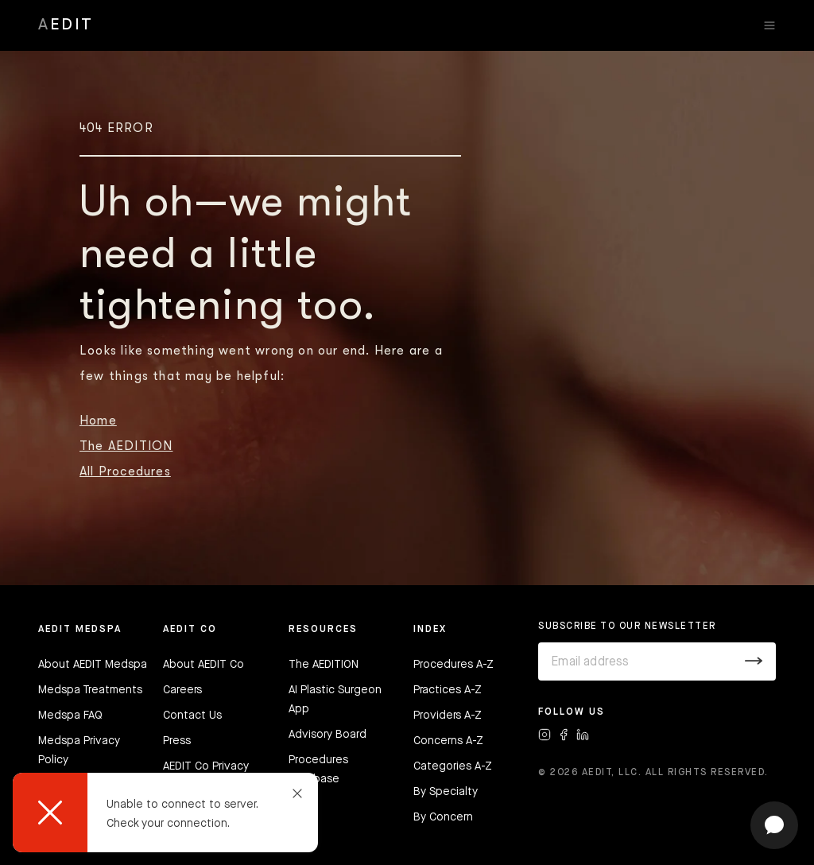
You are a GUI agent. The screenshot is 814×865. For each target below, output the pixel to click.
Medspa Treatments (90, 690)
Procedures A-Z (453, 664)
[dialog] (165, 812)
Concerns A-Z (448, 741)
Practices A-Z (447, 690)
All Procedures (125, 471)
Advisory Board (327, 734)
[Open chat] (774, 825)
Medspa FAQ (70, 715)
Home (98, 420)
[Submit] (754, 661)
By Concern (443, 817)
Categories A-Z (452, 766)
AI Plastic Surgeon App (335, 700)
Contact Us (192, 715)
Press (177, 741)
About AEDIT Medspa (92, 664)
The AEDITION (125, 446)
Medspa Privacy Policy (79, 750)
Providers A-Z (447, 715)
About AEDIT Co (203, 664)
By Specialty (445, 791)
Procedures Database (318, 769)
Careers (182, 690)
